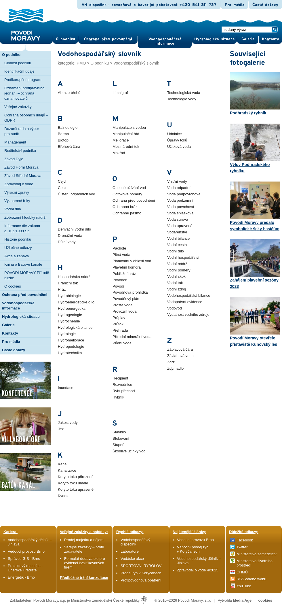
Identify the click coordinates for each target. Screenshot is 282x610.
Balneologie (67, 127)
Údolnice (174, 134)
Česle (62, 188)
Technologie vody (181, 99)
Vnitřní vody (177, 181)
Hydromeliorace (71, 340)
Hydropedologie (71, 346)
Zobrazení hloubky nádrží (25, 217)
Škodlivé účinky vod (129, 451)
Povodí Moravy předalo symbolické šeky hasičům (255, 206)
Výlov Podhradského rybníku (255, 148)
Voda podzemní (180, 200)
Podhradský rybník (255, 93)
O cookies (12, 286)
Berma (63, 134)
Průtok (118, 324)
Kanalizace (67, 470)
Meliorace (121, 140)
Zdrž (171, 362)
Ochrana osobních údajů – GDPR (26, 117)
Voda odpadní (178, 188)
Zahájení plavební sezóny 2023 (255, 264)
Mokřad (119, 153)
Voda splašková (180, 213)
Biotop (63, 140)
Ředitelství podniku (20, 150)
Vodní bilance (178, 238)
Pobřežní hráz (124, 273)
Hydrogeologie (70, 315)
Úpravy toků (177, 140)
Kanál (62, 464)
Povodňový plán (126, 298)
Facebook (245, 540)
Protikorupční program (22, 80)
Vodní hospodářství (183, 257)
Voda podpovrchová (183, 194)
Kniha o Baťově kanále (23, 264)
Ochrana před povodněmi (134, 200)
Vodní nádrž (177, 264)
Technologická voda (183, 92)
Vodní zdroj (176, 289)
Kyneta (64, 496)
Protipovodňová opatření (141, 580)
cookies (265, 600)
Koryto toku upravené (76, 489)
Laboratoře (130, 551)
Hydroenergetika (71, 308)
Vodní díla (12, 209)
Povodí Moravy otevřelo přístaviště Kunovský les (255, 322)
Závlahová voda (180, 356)
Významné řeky (17, 201)
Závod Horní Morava (21, 167)
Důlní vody (67, 242)
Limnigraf (120, 92)
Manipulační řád (126, 134)
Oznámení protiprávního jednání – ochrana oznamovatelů (24, 93)
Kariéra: (10, 532)
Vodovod (174, 308)
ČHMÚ (242, 572)
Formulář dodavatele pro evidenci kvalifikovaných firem (84, 562)
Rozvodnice (122, 384)
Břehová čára (69, 146)
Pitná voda (121, 254)
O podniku (99, 63)
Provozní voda (124, 311)
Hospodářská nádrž (74, 277)
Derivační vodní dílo (74, 229)
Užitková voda (179, 146)
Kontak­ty (270, 39)
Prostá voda (123, 305)
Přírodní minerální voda (132, 337)
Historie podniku (17, 239)
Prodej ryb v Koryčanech (141, 573)
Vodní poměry (178, 270)
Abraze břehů (69, 92)
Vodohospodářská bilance (188, 295)
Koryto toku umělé (73, 483)
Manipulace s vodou (129, 127)
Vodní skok (176, 276)
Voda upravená (180, 226)
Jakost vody (68, 422)
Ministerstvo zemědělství (257, 554)
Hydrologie (67, 334)
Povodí (118, 286)
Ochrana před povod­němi (108, 39)
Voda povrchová (180, 207)
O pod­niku (65, 39)
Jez (61, 429)
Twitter (242, 547)
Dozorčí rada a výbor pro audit (21, 131)
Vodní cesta (177, 245)
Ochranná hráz (125, 207)
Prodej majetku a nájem (84, 540)
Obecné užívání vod (129, 188)
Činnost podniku (17, 63)
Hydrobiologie (69, 296)
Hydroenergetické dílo (76, 302)
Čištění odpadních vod (76, 194)
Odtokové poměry (127, 194)
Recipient (120, 378)
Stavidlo (119, 432)
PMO (81, 63)
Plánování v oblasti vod (132, 261)
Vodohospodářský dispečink (135, 542)
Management (15, 142)
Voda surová (177, 219)
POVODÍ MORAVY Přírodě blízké (26, 275)
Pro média (235, 5)
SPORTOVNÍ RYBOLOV (141, 566)
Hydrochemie (69, 321)
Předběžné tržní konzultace (84, 577)
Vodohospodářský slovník (136, 63)
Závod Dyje (13, 159)
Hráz (62, 289)
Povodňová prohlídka (130, 292)
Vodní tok (175, 283)
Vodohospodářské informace (164, 41)
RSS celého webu (251, 579)
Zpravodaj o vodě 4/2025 (198, 570)
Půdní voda (122, 343)
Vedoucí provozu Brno (26, 551)
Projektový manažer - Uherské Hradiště (25, 568)
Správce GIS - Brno (24, 558)
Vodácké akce (132, 558)
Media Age (242, 600)
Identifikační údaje (19, 71)
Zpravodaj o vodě (18, 184)
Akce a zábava (16, 256)
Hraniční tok (68, 283)
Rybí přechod (124, 391)
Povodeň (120, 280)
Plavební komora (127, 267)
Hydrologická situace (214, 39)
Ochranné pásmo (127, 213)
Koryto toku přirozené (76, 477)
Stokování (121, 438)
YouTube (244, 586)
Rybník (118, 397)
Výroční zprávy (16, 192)
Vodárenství (177, 232)
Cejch (62, 181)
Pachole (119, 248)
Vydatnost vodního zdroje (188, 314)
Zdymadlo (175, 368)
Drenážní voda (70, 235)
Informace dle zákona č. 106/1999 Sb (22, 228)
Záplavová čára (180, 349)
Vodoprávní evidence (184, 302)
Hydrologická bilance (75, 327)
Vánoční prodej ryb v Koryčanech (192, 549)
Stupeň (118, 445)
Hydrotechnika (70, 353)
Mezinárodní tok (126, 146)
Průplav (119, 318)
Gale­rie (247, 39)
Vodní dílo (175, 251)
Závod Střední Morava (22, 175)
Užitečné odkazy (18, 247)
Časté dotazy (265, 5)
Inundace (65, 388)
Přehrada (120, 330)
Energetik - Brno (21, 577)
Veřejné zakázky (18, 107)
